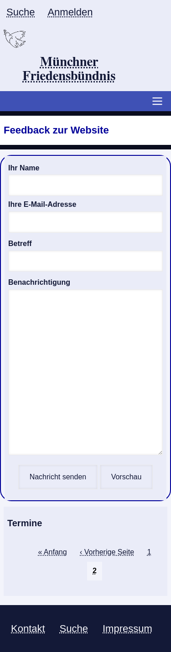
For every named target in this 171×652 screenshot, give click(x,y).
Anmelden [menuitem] (70, 12)
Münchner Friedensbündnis (69, 69)
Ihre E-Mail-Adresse (42, 204)
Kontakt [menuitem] (28, 628)
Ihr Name (23, 168)
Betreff (20, 243)
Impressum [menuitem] (127, 628)
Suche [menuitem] (20, 12)
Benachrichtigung (39, 282)
